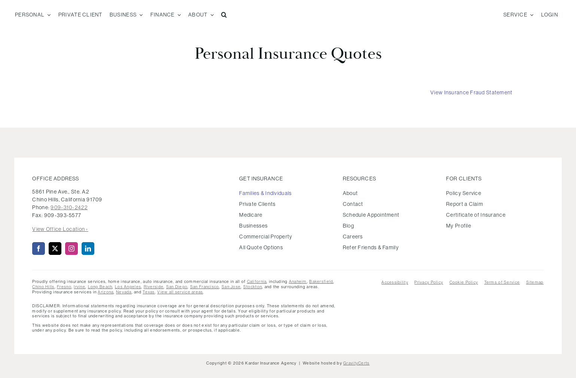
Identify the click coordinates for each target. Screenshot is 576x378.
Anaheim (298, 281)
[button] (224, 15)
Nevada (124, 292)
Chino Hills (43, 286)
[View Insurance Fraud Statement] (471, 92)
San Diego (177, 286)
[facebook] (38, 248)
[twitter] (55, 248)
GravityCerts (356, 363)
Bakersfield (321, 281)
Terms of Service (502, 282)
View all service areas (180, 292)
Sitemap (535, 282)
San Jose (231, 286)
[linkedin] (88, 248)
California (257, 281)
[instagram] (71, 248)
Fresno (64, 286)
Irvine (79, 286)
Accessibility (394, 282)
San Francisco (204, 286)
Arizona (105, 292)
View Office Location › (60, 229)
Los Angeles (128, 286)
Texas (149, 292)
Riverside (154, 286)
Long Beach (100, 286)
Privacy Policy (428, 282)
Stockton (252, 286)
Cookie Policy (463, 282)
